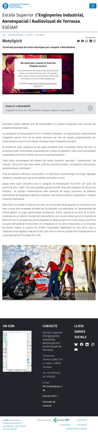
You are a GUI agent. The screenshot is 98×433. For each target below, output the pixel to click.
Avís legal (81, 425)
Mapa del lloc (81, 420)
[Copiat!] (95, 41)
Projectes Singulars (15, 35)
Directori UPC (49, 396)
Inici (3, 35)
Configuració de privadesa (76, 429)
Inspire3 (29, 35)
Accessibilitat (65, 425)
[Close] (92, 5)
